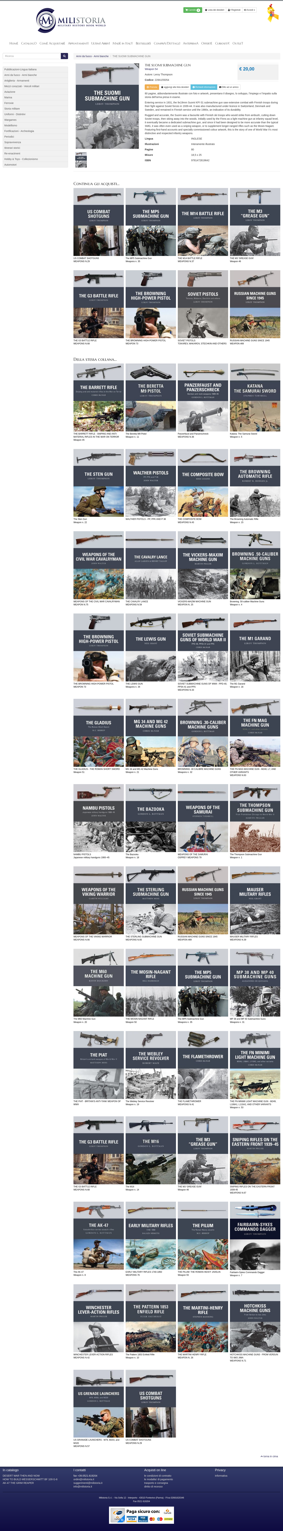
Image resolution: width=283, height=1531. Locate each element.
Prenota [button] (152, 87)
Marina (8, 97)
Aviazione (9, 91)
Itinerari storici (12, 147)
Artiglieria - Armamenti (16, 80)
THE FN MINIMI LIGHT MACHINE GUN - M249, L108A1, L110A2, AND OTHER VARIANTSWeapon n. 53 (253, 1104)
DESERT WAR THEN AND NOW (21, 1475)
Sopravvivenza (12, 142)
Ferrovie (9, 103)
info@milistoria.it (82, 1486)
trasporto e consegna (156, 1482)
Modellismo (10, 125)
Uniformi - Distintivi (14, 114)
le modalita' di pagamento (158, 1479)
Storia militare (12, 108)
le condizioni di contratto (157, 1475)
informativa (221, 1475)
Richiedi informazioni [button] (204, 87)
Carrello (192, 10)
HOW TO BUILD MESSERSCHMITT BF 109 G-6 (30, 1479)
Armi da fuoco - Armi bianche (92, 56)
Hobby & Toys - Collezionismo (21, 159)
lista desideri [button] (175, 87)
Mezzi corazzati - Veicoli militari (21, 86)
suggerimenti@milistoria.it (87, 1482)
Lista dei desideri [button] (214, 10)
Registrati (234, 10)
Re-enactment (12, 153)
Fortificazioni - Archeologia (19, 131)
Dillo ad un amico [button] (228, 87)
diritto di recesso (153, 1486)
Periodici (9, 136)
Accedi (249, 10)
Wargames (10, 119)
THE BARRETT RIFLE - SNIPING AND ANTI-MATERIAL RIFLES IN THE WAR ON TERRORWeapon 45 (96, 437)
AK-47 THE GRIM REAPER (18, 1482)
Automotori (10, 164)
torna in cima (269, 1456)
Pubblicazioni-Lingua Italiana (20, 69)
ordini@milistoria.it (83, 1479)
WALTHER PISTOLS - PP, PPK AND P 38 (146, 519)
